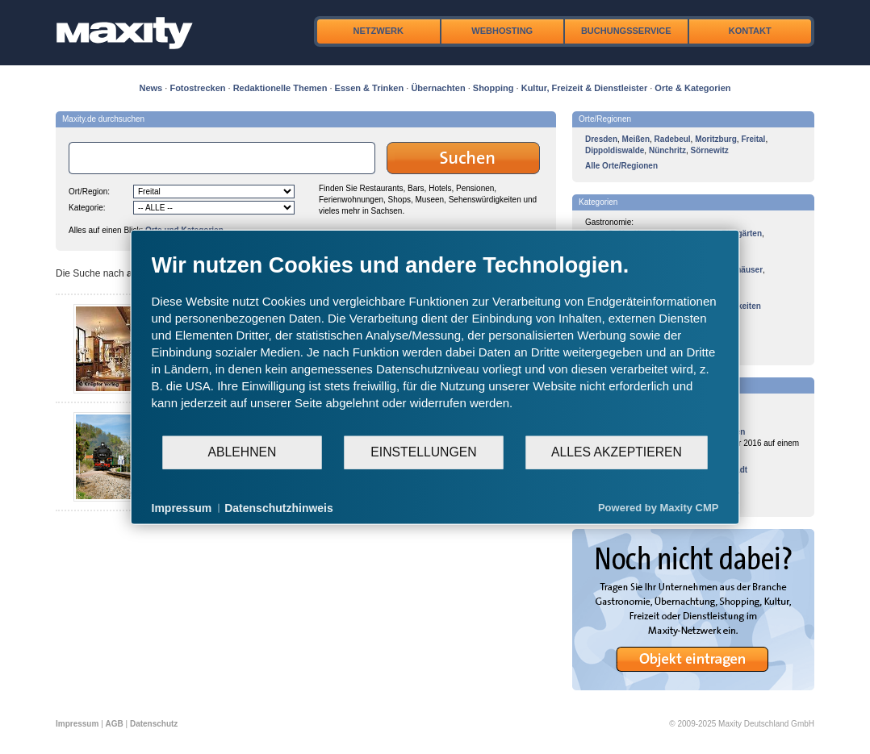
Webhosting (502, 30)
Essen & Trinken (369, 88)
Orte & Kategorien (692, 88)
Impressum (77, 723)
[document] (435, 342)
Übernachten (438, 88)
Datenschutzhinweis (278, 507)
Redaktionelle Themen (280, 88)
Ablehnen (242, 452)
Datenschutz (154, 723)
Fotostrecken (197, 88)
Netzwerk (378, 30)
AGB (114, 723)
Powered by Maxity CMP (658, 508)
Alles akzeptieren (616, 452)
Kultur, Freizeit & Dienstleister (584, 88)
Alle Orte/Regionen (621, 165)
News (151, 88)
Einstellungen (423, 452)
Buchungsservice (626, 30)
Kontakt (750, 30)
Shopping (493, 88)
